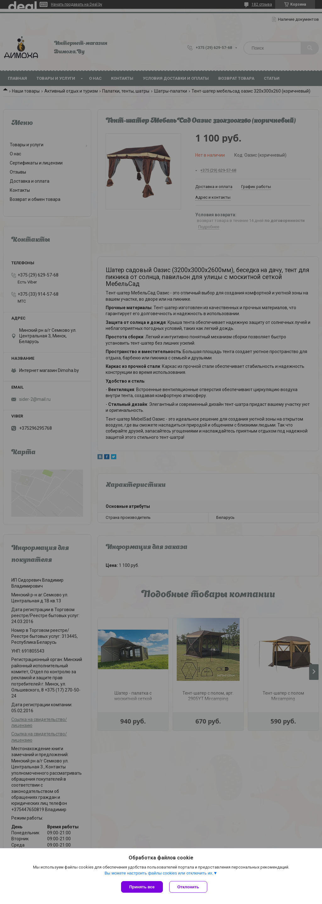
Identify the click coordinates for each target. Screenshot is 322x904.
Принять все (142, 887)
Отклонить (188, 887)
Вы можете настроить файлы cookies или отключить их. (158, 873)
